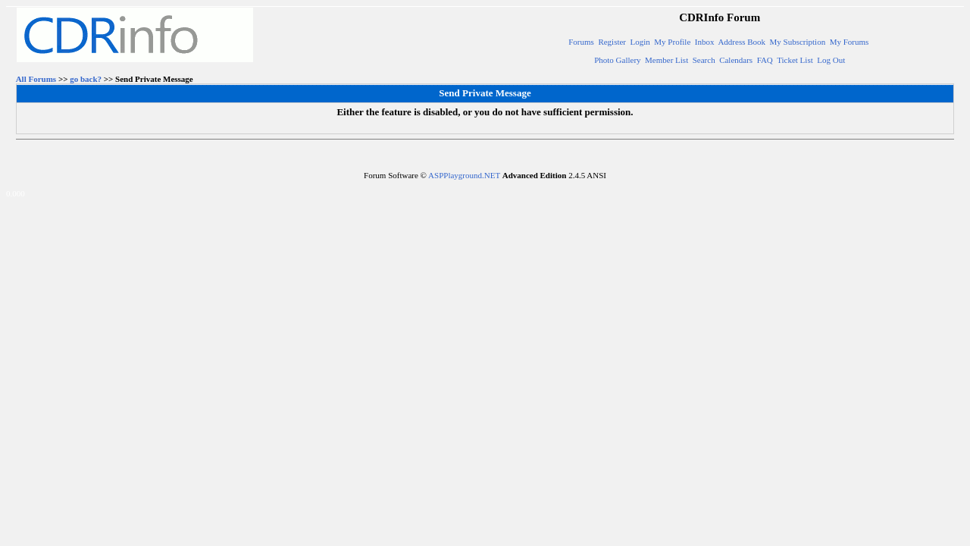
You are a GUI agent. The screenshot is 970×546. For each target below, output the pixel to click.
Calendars (736, 59)
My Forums (849, 41)
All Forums (36, 78)
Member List (666, 59)
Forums (581, 41)
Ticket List (795, 59)
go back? (86, 78)
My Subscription (798, 41)
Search (704, 59)
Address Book (741, 41)
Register (612, 41)
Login (640, 41)
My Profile (672, 41)
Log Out (831, 59)
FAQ (765, 59)
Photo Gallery (617, 59)
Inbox (705, 41)
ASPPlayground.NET (464, 175)
